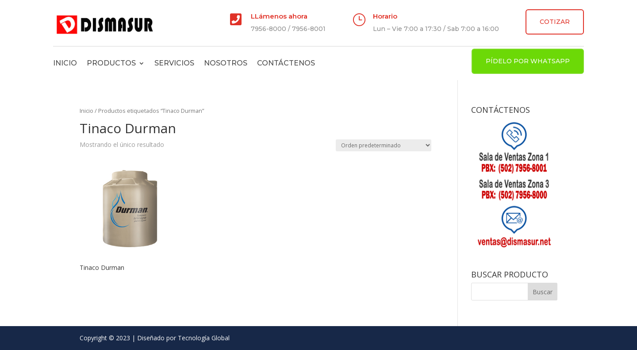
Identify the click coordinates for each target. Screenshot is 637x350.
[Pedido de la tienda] (383, 145)
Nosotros (225, 63)
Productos (111, 63)
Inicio (65, 63)
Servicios (174, 63)
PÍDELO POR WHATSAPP (528, 61)
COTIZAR (555, 22)
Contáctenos (286, 63)
